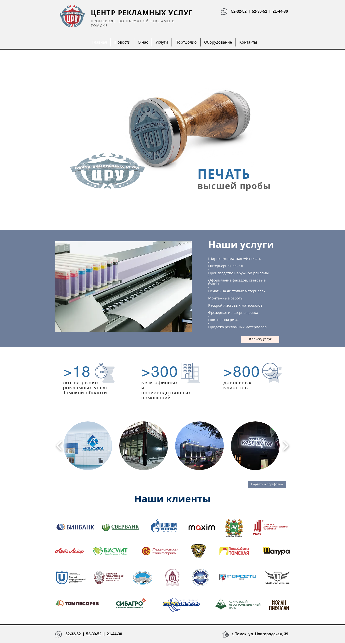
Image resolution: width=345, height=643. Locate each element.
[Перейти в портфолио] (267, 484)
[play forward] (285, 445)
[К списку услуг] (260, 339)
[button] (87, 445)
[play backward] (59, 445)
